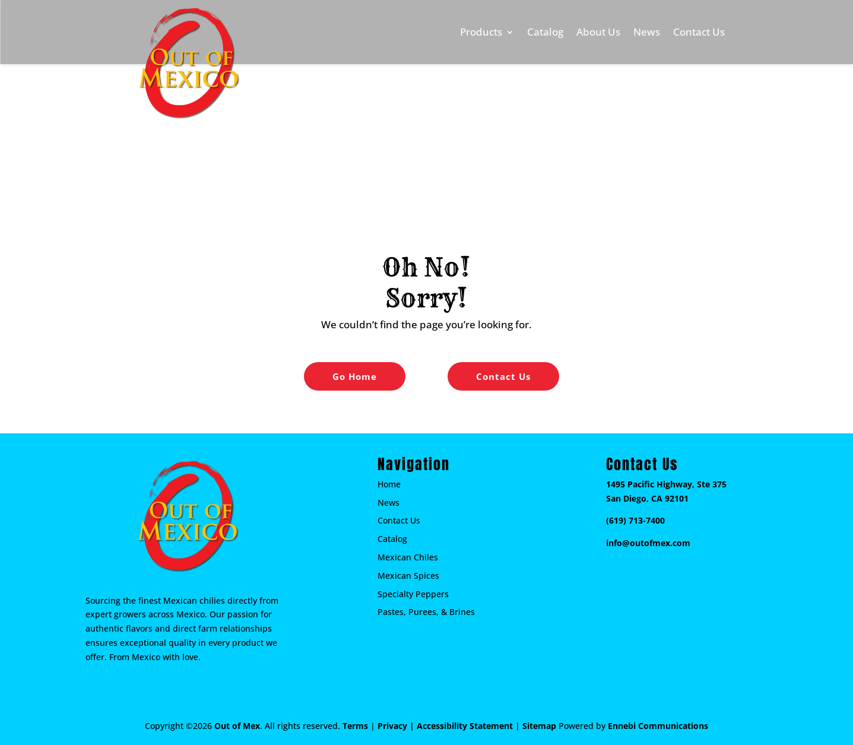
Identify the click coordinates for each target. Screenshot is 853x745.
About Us (598, 32)
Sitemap (539, 725)
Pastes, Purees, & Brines (426, 611)
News (646, 32)
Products (481, 32)
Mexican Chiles (408, 557)
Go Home (354, 376)
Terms (355, 725)
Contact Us (699, 32)
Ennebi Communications (658, 725)
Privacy (392, 725)
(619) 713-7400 (635, 520)
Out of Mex (237, 725)
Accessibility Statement (465, 725)
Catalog (545, 32)
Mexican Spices (408, 575)
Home (389, 484)
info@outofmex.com (648, 543)
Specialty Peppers (413, 594)
